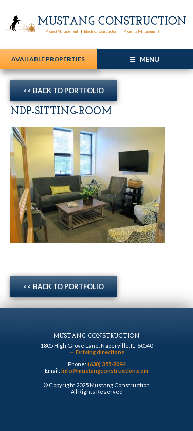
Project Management (61, 31)
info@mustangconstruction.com (104, 370)
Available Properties (48, 59)
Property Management (141, 31)
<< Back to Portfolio (63, 90)
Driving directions (97, 352)
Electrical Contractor (100, 31)
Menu (149, 59)
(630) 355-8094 (106, 364)
